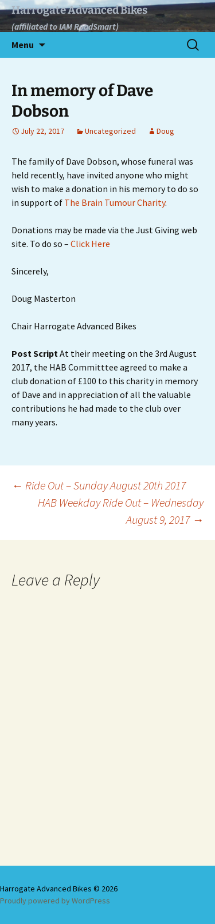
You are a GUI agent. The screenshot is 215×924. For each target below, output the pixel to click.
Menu (22, 44)
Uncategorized (110, 131)
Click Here (90, 243)
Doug (165, 131)
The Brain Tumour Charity (114, 202)
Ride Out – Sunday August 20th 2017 (98, 485)
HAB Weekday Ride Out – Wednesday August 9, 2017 (121, 511)
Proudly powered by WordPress (55, 900)
